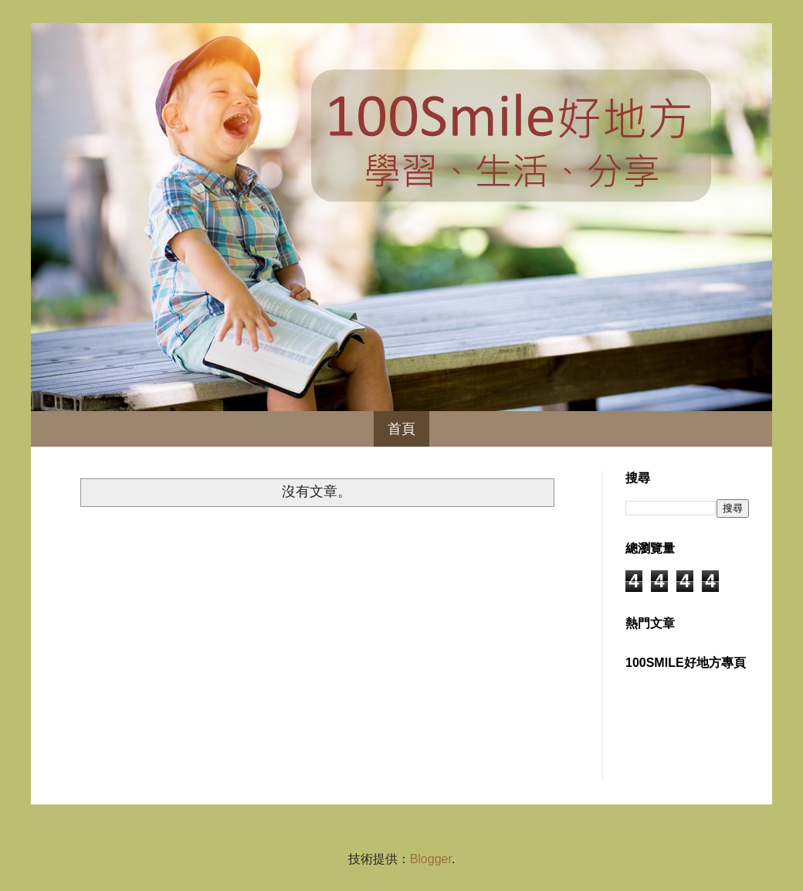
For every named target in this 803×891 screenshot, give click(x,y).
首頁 (401, 429)
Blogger (431, 858)
